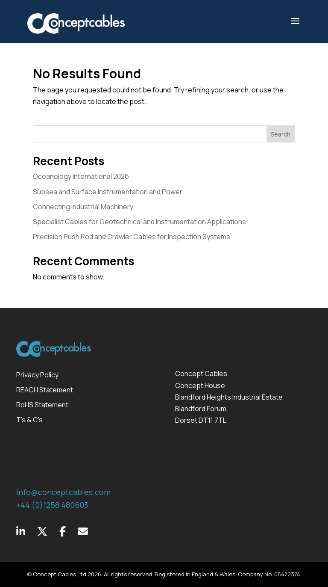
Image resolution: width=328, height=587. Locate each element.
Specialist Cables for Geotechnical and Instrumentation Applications (139, 221)
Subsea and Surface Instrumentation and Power (107, 191)
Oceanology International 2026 (81, 176)
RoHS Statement (42, 404)
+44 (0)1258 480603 (52, 505)
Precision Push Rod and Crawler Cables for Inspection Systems (131, 236)
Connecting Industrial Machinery (83, 206)
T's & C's (29, 419)
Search (280, 134)
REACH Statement (44, 389)
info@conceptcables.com (63, 492)
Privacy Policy (37, 374)
